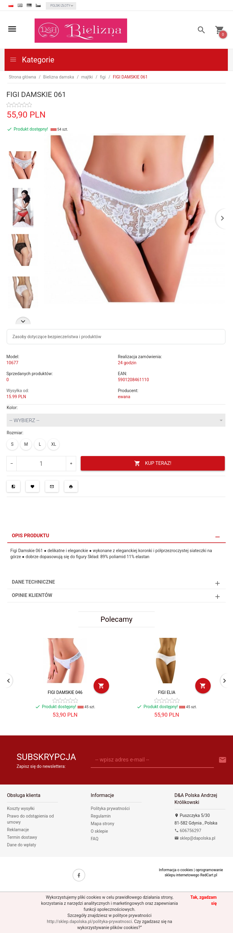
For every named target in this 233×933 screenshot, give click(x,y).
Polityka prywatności (110, 808)
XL (53, 444)
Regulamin (101, 816)
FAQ (94, 838)
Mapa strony (102, 823)
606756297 (187, 830)
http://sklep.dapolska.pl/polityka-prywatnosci (89, 921)
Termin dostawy (22, 837)
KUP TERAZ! (152, 463)
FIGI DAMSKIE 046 (65, 692)
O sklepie (99, 831)
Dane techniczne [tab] (33, 582)
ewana (124, 396)
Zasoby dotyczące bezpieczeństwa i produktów (56, 336)
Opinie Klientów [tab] (32, 595)
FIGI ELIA (166, 692)
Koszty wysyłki (21, 808)
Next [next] (23, 320)
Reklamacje (18, 829)
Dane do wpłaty (21, 844)
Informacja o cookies (176, 870)
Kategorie (31, 59)
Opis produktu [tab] (30, 535)
